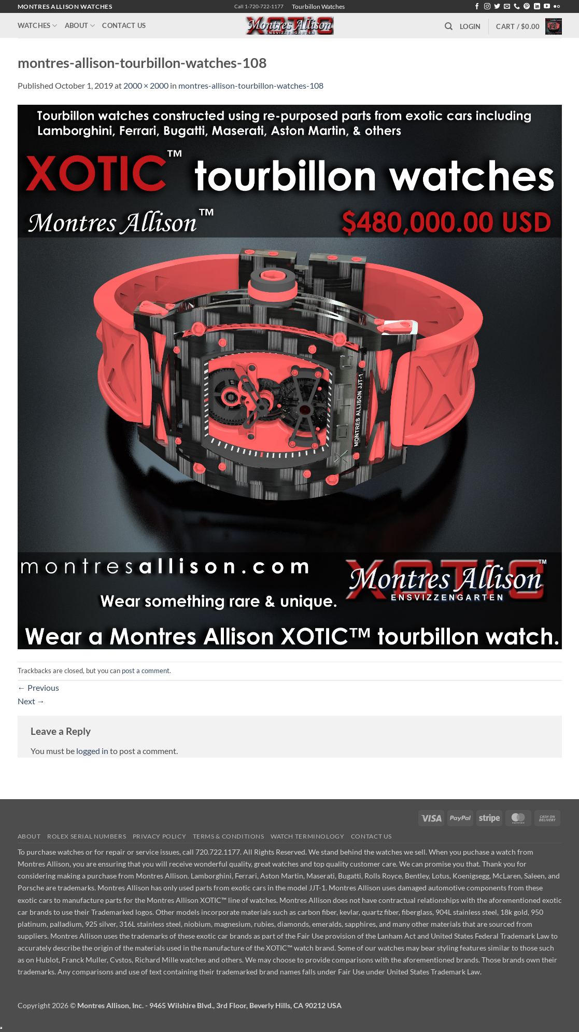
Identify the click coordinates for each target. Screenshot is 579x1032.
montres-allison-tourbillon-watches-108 (250, 85)
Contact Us (124, 25)
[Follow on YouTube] (547, 6)
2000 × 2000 (145, 85)
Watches (38, 26)
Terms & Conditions (228, 836)
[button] (470, 26)
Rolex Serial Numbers (86, 836)
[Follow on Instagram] (487, 6)
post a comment (146, 670)
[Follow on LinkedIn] (537, 6)
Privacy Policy (160, 836)
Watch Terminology (307, 836)
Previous (38, 687)
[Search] (449, 26)
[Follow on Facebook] (477, 6)
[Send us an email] (507, 6)
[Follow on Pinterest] (527, 6)
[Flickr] (557, 6)
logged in (92, 751)
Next (31, 701)
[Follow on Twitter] (497, 6)
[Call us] (517, 6)
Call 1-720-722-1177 (259, 6)
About (80, 26)
